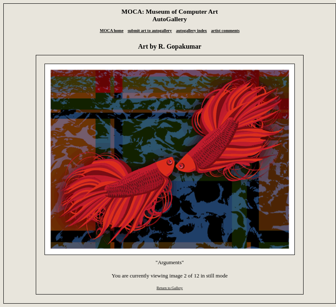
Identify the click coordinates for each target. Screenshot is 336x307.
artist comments (225, 30)
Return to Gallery (169, 288)
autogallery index (191, 30)
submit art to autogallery (150, 30)
